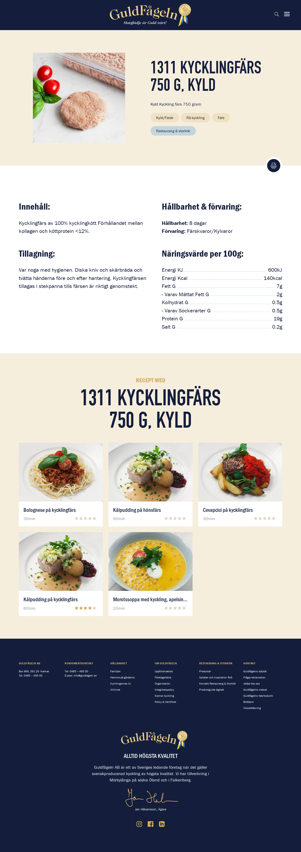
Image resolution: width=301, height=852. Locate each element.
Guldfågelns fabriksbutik (258, 695)
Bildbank (248, 702)
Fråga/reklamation (254, 677)
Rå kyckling (195, 117)
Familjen (115, 671)
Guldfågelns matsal (255, 689)
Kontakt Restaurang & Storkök (217, 683)
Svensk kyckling (164, 695)
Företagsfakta (163, 677)
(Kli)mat (115, 689)
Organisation (162, 683)
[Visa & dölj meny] (287, 14)
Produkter (205, 671)
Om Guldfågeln (166, 663)
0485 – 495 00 (33, 675)
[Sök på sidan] (276, 14)
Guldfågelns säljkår (255, 671)
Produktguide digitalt (211, 689)
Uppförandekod (164, 671)
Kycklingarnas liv (120, 683)
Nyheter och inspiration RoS (215, 677)
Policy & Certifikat (165, 702)
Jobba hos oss (251, 683)
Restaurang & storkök (173, 130)
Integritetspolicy (164, 689)
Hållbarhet (118, 663)
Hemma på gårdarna (122, 677)
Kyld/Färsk (164, 117)
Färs (221, 117)
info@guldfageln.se (85, 675)
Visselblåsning (252, 708)
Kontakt (249, 663)
